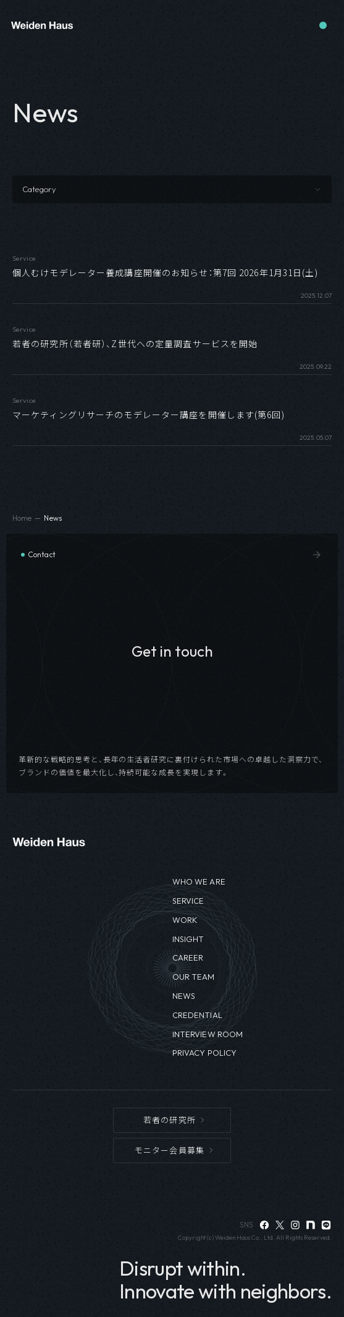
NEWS (184, 996)
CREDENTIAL (197, 1015)
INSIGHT (188, 939)
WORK (185, 920)
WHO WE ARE (198, 881)
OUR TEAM (193, 977)
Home (21, 518)
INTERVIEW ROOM (207, 1034)
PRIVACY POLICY (204, 1053)
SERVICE (188, 901)
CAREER (188, 957)
